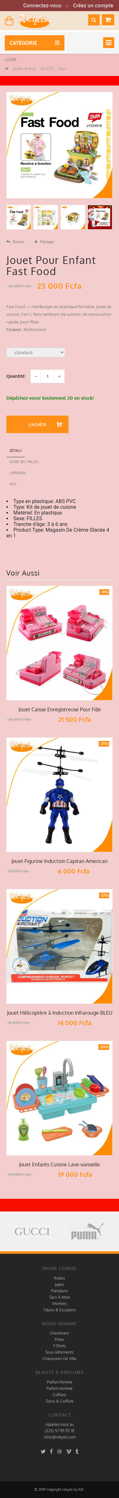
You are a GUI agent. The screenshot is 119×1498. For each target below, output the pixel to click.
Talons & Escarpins (59, 1310)
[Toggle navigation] (108, 42)
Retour (15, 241)
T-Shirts (59, 1345)
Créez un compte (93, 5)
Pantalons (59, 1290)
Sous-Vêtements (59, 1352)
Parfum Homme (59, 1388)
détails (16, 450)
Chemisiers (59, 1333)
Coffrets (60, 1394)
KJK (81, 1489)
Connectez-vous (42, 5)
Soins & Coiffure (60, 1401)
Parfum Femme (59, 1382)
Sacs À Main (59, 1297)
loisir (62, 68)
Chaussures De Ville (59, 1358)
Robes (59, 1278)
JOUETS (47, 68)
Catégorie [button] (25, 43)
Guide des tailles (24, 462)
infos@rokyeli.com (60, 1437)
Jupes (59, 1284)
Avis (13, 484)
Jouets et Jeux (24, 68)
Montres (59, 1303)
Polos (59, 1339)
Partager (44, 241)
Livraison (18, 473)
